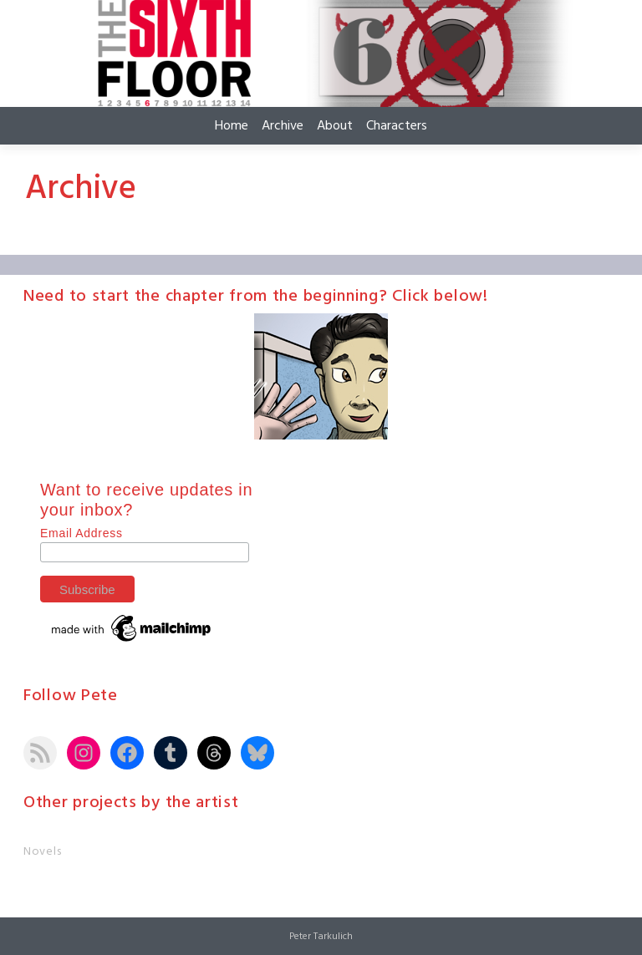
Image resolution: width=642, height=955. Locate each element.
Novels (42, 851)
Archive (282, 126)
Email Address (81, 533)
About (335, 126)
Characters (396, 126)
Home (231, 126)
